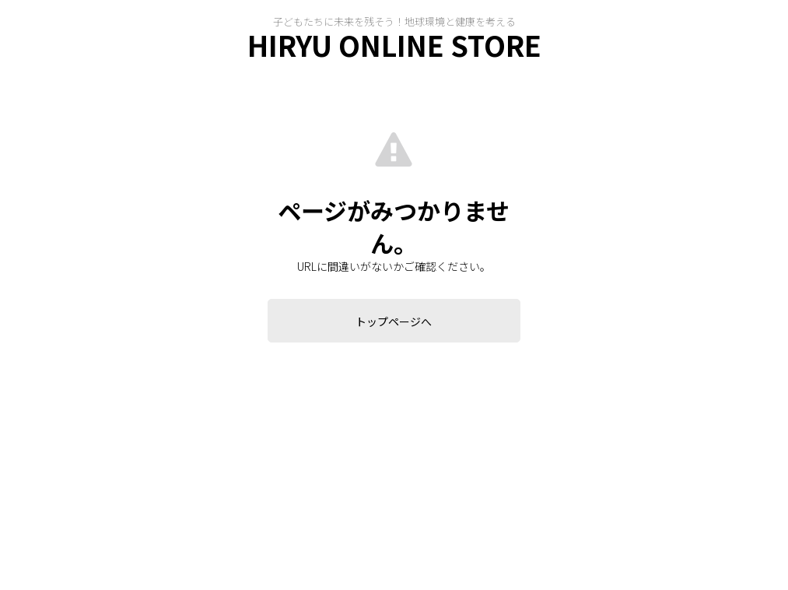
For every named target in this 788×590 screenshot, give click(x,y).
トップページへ (393, 321)
